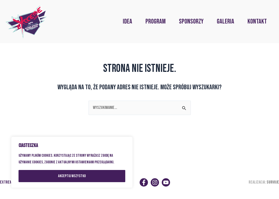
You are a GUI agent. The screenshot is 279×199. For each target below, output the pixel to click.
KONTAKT (257, 21)
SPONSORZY (191, 21)
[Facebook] (144, 182)
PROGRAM (155, 21)
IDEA (127, 21)
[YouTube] (166, 182)
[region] (72, 162)
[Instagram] (155, 182)
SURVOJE (273, 182)
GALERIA (225, 21)
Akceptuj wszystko (72, 176)
